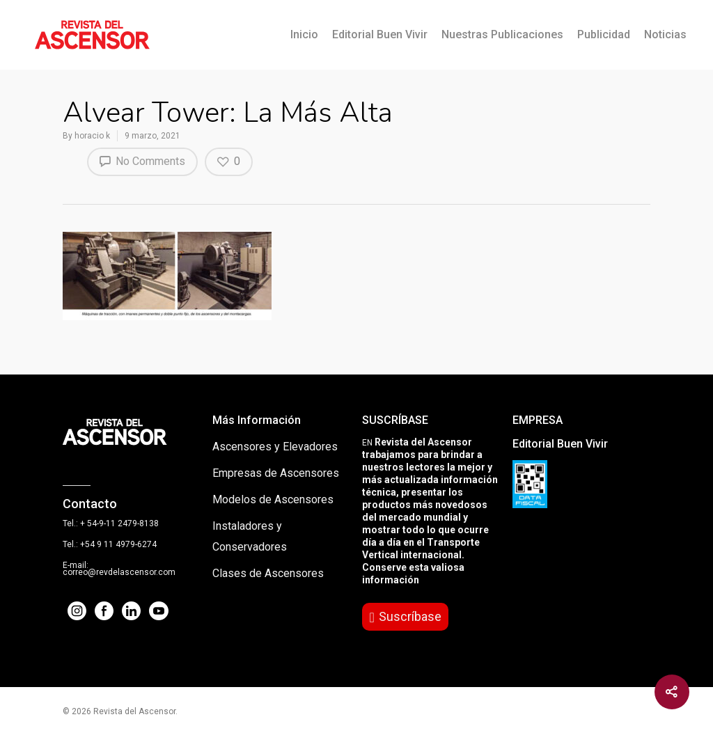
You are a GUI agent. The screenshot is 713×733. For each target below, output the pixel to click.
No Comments (142, 161)
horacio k (92, 136)
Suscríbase (410, 616)
